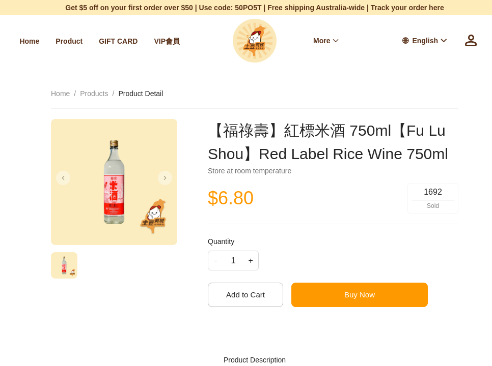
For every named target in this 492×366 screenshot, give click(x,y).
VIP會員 (167, 41)
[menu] (102, 40)
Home (29, 41)
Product (69, 41)
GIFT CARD (118, 41)
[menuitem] (29, 41)
